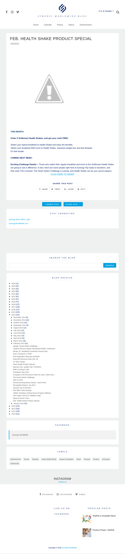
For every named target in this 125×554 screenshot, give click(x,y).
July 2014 (17, 331)
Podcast (87, 460)
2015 (13, 312)
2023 (13, 292)
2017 (13, 307)
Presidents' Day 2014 (21, 372)
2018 (13, 305)
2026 (13, 284)
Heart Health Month (49, 460)
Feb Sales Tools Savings (22, 391)
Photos (60, 25)
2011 (13, 412)
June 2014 (17, 333)
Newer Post (52, 205)
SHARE (43, 189)
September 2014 (19, 326)
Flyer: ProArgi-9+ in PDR (22, 354)
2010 (13, 414)
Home (36, 25)
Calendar (48, 25)
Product (96, 460)
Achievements (86, 25)
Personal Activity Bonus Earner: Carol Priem (29, 383)
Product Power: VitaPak (103, 530)
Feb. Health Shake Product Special (26, 401)
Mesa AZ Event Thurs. (21, 399)
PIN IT (82, 189)
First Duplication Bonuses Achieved (26, 357)
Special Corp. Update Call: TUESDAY (27, 367)
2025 (13, 286)
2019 (13, 302)
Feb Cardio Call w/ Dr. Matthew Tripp (27, 396)
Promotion (106, 460)
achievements (15, 460)
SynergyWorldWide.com (18, 224)
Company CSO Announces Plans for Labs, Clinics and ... (34, 375)
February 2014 (19, 344)
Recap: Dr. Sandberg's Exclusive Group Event (30, 352)
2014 (13, 315)
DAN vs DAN (18, 380)
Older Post (73, 205)
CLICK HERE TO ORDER (62, 174)
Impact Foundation (66, 460)
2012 (13, 409)
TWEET (55, 189)
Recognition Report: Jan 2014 (24, 385)
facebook (46, 494)
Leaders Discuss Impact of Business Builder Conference (34, 349)
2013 (13, 406)
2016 (13, 310)
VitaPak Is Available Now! (104, 516)
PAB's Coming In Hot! (21, 370)
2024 (13, 289)
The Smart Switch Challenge (23, 378)
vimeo (80, 494)
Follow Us (63, 482)
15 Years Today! (19, 362)
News (79, 460)
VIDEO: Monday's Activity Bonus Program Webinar (32, 393)
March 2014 (18, 341)
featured (35, 460)
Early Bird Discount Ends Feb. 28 (25, 359)
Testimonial (14, 464)
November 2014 (19, 320)
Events (26, 460)
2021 (13, 297)
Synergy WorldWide (20, 435)
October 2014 (18, 323)
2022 (13, 294)
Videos (71, 25)
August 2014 (18, 328)
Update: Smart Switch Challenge (25, 346)
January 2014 (18, 404)
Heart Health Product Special (24, 365)
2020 (13, 299)
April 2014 (17, 339)
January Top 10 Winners (22, 388)
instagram (64, 494)
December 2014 (19, 318)
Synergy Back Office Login (19, 220)
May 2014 (17, 336)
